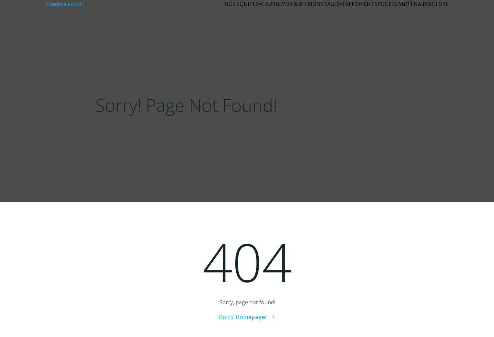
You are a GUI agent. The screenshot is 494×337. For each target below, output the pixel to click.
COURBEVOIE (277, 4)
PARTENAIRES (414, 4)
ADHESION (307, 4)
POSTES (387, 4)
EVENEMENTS (360, 4)
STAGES (332, 4)
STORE (440, 4)
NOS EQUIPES (242, 4)
